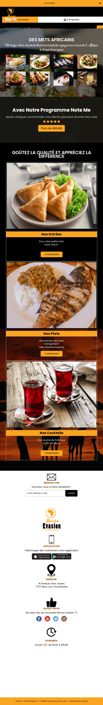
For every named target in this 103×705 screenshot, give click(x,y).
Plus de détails (51, 128)
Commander (52, 254)
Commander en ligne (78, 701)
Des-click (63, 701)
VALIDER (71, 493)
